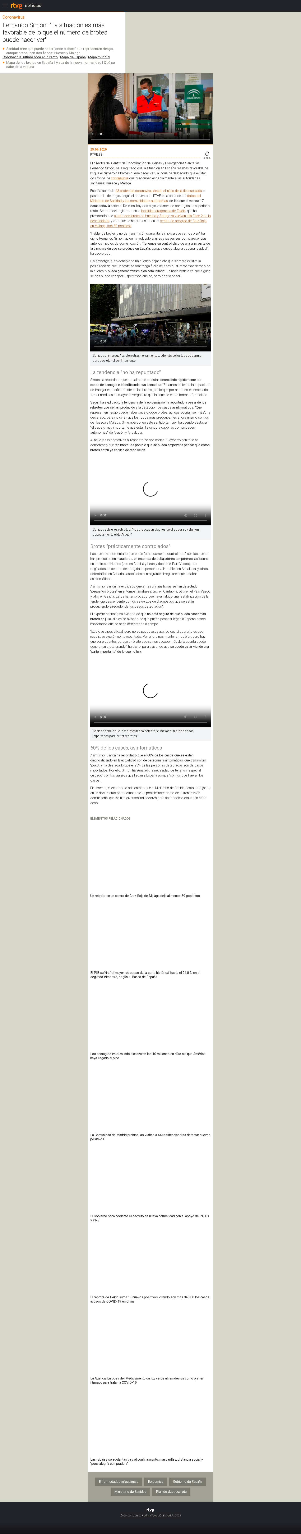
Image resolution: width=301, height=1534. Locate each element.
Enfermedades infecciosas (118, 1482)
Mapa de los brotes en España (29, 62)
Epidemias (155, 1482)
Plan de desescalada (171, 1492)
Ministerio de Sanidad (130, 1492)
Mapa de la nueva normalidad (78, 62)
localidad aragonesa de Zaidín (163, 211)
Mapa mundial (99, 57)
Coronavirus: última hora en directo (30, 57)
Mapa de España (73, 57)
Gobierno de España (187, 1482)
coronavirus (119, 178)
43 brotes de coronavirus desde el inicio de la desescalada (158, 191)
